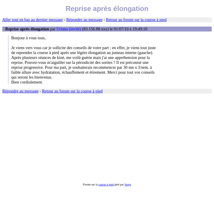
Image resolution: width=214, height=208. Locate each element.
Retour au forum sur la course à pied (136, 19)
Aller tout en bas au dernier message (32, 19)
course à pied (106, 184)
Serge (127, 184)
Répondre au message (84, 19)
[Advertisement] (107, 138)
